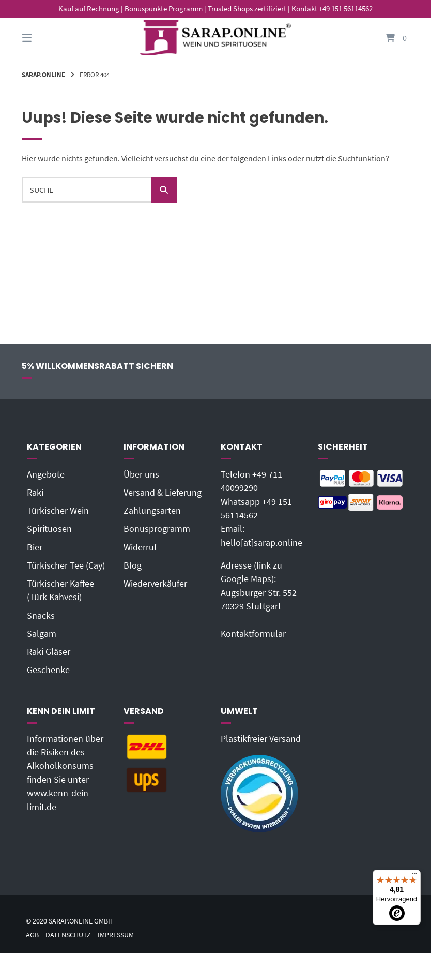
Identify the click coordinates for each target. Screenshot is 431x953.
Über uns (141, 474)
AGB (32, 935)
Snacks (41, 615)
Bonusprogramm (157, 528)
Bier (34, 547)
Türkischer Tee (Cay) (66, 565)
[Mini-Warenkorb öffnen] (386, 37)
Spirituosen (49, 528)
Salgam (41, 633)
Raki (35, 492)
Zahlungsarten (152, 510)
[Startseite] (215, 37)
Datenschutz (68, 935)
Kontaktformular (253, 633)
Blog (133, 565)
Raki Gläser (48, 652)
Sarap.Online (43, 74)
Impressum (116, 935)
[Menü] (414, 876)
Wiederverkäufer (155, 583)
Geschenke (48, 670)
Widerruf (140, 547)
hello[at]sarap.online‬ (261, 542)
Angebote (46, 474)
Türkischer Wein (58, 510)
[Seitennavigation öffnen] (45, 37)
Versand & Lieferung (163, 492)
